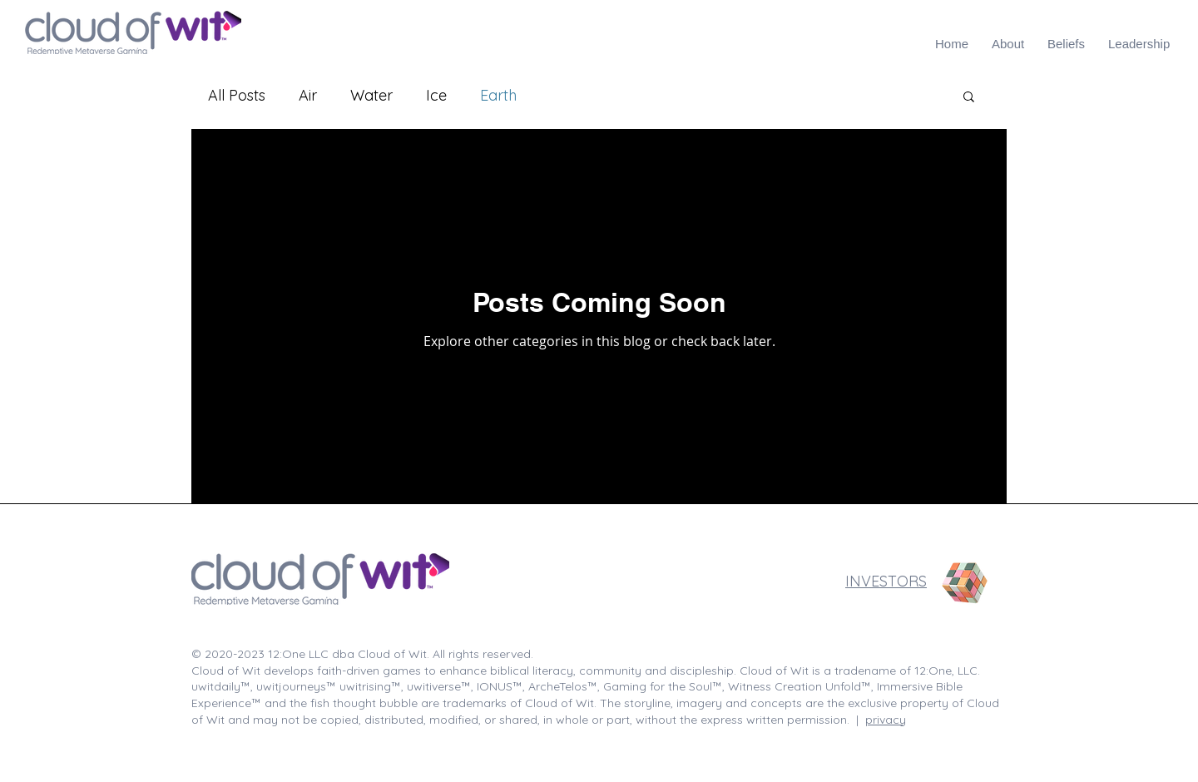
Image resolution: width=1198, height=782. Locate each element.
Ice (436, 95)
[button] (969, 97)
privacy (885, 719)
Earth (498, 95)
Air (308, 95)
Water (371, 95)
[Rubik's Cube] (965, 583)
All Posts (236, 95)
